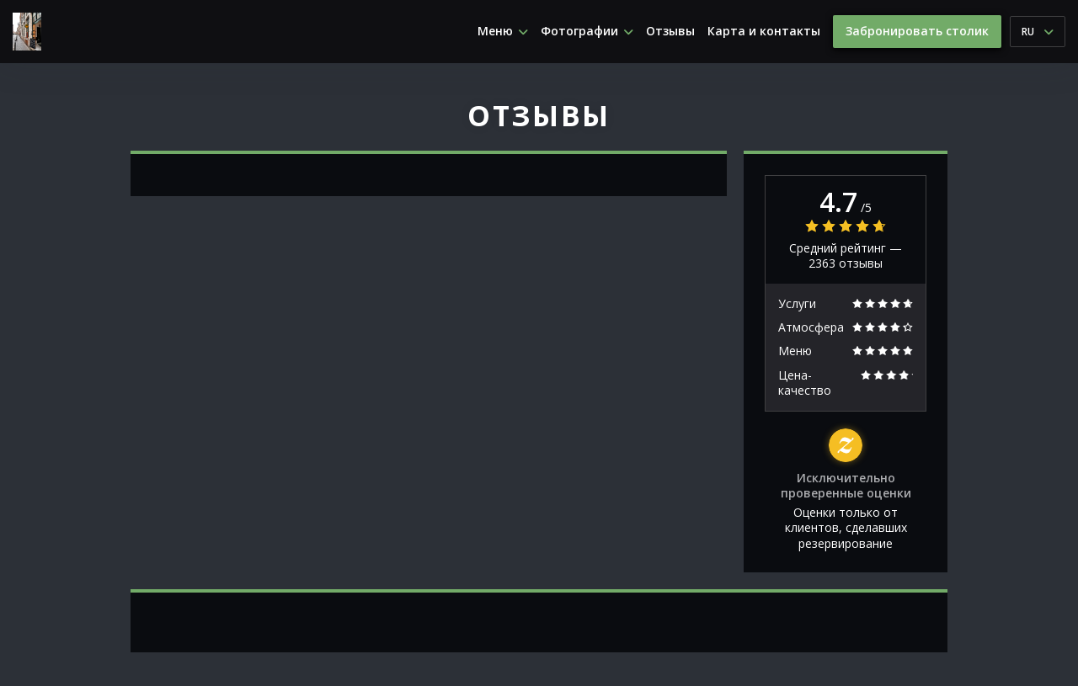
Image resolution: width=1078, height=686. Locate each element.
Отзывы (670, 31)
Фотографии (587, 31)
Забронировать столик (917, 31)
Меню (503, 31)
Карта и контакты (763, 31)
